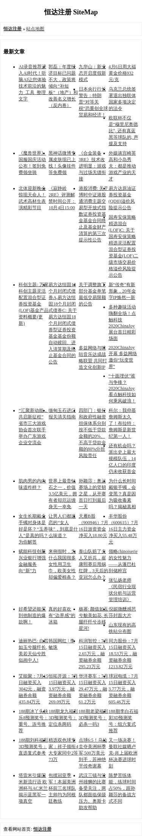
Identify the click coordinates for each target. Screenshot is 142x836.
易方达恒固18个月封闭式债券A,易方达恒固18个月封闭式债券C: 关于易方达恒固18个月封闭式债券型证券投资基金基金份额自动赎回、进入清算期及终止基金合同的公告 (62, 323)
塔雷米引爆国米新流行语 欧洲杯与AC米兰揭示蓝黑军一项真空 (33, 788)
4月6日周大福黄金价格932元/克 (122, 73)
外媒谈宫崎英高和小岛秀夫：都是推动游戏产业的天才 (122, 166)
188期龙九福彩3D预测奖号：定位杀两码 (63, 718)
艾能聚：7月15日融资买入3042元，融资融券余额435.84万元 (33, 688)
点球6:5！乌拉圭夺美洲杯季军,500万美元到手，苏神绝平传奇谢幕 (93, 753)
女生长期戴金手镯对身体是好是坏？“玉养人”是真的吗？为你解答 (33, 529)
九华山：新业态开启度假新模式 (92, 73)
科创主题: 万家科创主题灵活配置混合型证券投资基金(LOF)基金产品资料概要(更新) (33, 304)
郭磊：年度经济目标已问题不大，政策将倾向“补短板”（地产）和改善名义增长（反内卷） (63, 86)
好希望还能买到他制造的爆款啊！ (32, 615)
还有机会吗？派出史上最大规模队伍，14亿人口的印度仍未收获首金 (122, 458)
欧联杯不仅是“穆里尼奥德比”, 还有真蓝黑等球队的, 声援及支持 (123, 130)
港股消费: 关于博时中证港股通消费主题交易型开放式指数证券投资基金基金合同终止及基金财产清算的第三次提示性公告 (93, 214)
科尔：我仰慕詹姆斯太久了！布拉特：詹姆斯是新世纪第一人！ (122, 423)
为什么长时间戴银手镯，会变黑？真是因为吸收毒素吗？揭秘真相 (122, 493)
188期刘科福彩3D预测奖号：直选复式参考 (33, 746)
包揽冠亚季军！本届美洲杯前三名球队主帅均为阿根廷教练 (62, 788)
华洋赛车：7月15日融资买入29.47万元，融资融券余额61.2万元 (93, 688)
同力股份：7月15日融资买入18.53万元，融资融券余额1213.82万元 (123, 653)
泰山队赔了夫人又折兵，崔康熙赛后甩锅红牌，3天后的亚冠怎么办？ (93, 564)
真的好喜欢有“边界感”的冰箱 (61, 615)
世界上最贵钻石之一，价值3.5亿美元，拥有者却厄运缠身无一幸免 (62, 493)
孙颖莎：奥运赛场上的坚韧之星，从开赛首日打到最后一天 (92, 493)
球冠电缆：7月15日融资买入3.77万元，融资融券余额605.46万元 (123, 688)
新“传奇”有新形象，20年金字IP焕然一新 (122, 291)
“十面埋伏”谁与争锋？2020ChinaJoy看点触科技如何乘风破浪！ (122, 388)
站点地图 (35, 28)
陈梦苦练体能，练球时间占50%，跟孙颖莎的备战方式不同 (122, 788)
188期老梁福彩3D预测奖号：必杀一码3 (93, 718)
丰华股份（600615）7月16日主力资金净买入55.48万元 (123, 529)
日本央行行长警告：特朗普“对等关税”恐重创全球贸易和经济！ (93, 101)
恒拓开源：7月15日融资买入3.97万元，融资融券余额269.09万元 (63, 688)
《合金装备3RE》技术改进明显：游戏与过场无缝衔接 (92, 166)
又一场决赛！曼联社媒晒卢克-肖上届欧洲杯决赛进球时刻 (123, 753)
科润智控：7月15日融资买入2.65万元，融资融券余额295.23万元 (93, 653)
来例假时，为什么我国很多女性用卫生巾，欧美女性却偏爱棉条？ (62, 564)
